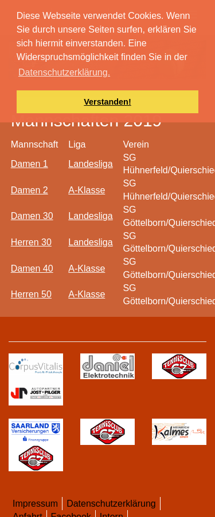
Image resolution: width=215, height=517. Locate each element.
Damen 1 (29, 164)
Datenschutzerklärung (111, 503)
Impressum (35, 503)
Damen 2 (29, 190)
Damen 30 (32, 216)
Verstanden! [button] (107, 101)
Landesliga (90, 164)
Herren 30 (31, 242)
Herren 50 (31, 294)
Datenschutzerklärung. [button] (64, 72)
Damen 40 (32, 268)
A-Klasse (86, 190)
